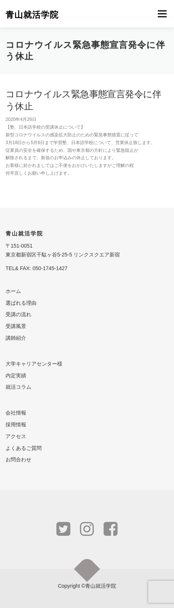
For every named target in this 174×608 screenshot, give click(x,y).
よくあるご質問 (24, 448)
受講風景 (16, 326)
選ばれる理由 (21, 303)
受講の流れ (18, 314)
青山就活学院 (32, 15)
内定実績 (16, 375)
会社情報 (16, 413)
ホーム (13, 291)
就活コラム (18, 387)
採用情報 (16, 424)
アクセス (16, 436)
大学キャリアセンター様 (34, 364)
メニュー (162, 13)
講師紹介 (16, 338)
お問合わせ (18, 459)
